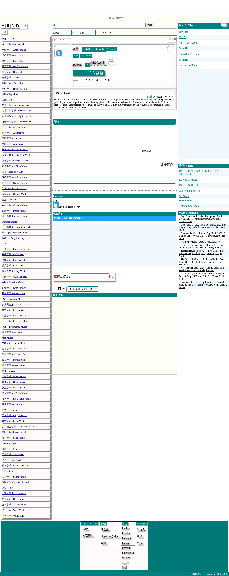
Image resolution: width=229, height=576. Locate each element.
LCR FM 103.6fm (188, 179)
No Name (184, 196)
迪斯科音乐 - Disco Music (14, 216)
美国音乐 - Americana (13, 144)
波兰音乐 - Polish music (13, 387)
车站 (103, 543)
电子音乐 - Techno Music (14, 77)
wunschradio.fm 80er (190, 190)
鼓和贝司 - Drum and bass (14, 232)
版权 (139, 543)
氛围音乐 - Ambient (11, 138)
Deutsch (126, 557)
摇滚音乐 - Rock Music (13, 61)
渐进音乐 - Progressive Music (16, 399)
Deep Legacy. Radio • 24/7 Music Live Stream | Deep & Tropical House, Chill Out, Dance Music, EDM (202, 276)
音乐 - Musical (9, 371)
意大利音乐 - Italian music (15, 304)
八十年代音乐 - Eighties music (17, 116)
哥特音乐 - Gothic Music (14, 288)
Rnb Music (7, 99)
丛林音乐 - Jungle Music (14, 343)
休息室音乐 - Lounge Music (15, 354)
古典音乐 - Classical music (15, 183)
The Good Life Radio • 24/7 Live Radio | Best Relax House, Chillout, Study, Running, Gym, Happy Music (201, 262)
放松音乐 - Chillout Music (14, 177)
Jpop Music (7, 338)
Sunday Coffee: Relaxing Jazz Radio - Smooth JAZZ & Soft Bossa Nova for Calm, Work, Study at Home (203, 285)
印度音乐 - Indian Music (14, 315)
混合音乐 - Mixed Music (14, 365)
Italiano (126, 543)
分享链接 (95, 73)
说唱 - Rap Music (10, 94)
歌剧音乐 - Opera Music (13, 382)
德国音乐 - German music (14, 276)
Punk (76, 55)
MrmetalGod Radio (189, 205)
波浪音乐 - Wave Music (13, 510)
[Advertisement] (114, 6)
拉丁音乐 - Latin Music (13, 348)
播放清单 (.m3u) (110, 536)
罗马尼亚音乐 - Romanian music (18, 426)
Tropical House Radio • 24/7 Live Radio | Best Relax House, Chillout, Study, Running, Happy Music (201, 253)
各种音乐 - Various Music (14, 504)
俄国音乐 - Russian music (14, 432)
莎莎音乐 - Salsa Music (13, 438)
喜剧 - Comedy (9, 199)
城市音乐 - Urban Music (13, 499)
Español (126, 533)
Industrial (111, 49)
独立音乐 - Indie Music (13, 310)
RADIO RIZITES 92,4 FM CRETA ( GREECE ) (198, 173)
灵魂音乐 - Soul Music (13, 454)
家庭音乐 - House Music (14, 72)
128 (87, 65)
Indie (88, 55)
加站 (139, 536)
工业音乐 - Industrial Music (15, 321)
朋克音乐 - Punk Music (13, 404)
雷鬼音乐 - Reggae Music (14, 415)
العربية (125, 562)
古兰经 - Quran (9, 410)
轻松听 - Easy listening (13, 238)
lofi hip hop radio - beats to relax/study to (200, 241)
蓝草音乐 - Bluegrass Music (15, 160)
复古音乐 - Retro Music (13, 421)
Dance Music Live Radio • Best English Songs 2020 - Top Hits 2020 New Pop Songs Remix (201, 246)
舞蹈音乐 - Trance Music (14, 83)
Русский (126, 547)
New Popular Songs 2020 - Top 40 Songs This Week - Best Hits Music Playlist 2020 (201, 269)
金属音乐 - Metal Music (13, 360)
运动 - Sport (8, 471)
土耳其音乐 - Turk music (14, 493)
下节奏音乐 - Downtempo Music (17, 227)
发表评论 (167, 164)
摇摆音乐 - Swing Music (14, 476)
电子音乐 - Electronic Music (15, 249)
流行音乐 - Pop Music (12, 55)
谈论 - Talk (7, 488)
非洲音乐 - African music (14, 127)
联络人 (141, 529)
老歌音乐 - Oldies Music (14, 376)
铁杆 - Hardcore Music (13, 299)
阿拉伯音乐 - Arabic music (15, 149)
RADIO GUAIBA (188, 185)
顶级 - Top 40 (8, 38)
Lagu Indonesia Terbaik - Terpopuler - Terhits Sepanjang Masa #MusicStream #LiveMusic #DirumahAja (201, 219)
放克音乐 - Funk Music (13, 265)
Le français (128, 552)
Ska (82, 55)
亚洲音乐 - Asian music (13, 44)
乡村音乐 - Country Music (14, 205)
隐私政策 (197, 574)
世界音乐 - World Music (13, 515)
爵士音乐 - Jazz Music (13, 332)
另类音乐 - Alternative (13, 133)
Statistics (57, 196)
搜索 (150, 25)
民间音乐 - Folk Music (13, 254)
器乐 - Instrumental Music (14, 327)
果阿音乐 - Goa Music (13, 282)
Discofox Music (9, 222)
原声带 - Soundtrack (11, 460)
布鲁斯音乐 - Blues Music (14, 166)
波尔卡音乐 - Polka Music (14, 393)
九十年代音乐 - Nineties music (17, 121)
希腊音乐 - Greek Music (13, 293)
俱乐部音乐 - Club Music (14, 188)
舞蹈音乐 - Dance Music (14, 211)
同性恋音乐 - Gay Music (14, 271)
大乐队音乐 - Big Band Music (16, 155)
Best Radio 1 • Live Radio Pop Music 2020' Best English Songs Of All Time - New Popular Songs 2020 (202, 227)
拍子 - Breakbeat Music (13, 172)
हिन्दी (124, 567)
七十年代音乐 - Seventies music (17, 110)
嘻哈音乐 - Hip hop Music (14, 88)
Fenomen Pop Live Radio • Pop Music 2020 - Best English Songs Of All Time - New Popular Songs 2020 (203, 236)
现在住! (105, 529)
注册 (80, 218)
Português (127, 538)
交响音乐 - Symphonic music (16, 482)
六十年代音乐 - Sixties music (16, 105)
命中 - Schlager (9, 443)
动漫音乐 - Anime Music (14, 50)
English (126, 528)
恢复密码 (87, 535)
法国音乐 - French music (14, 260)
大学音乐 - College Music (14, 194)
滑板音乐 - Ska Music (12, 449)
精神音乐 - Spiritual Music (15, 465)
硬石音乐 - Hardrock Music (15, 66)
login (85, 528)
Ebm (4, 243)
